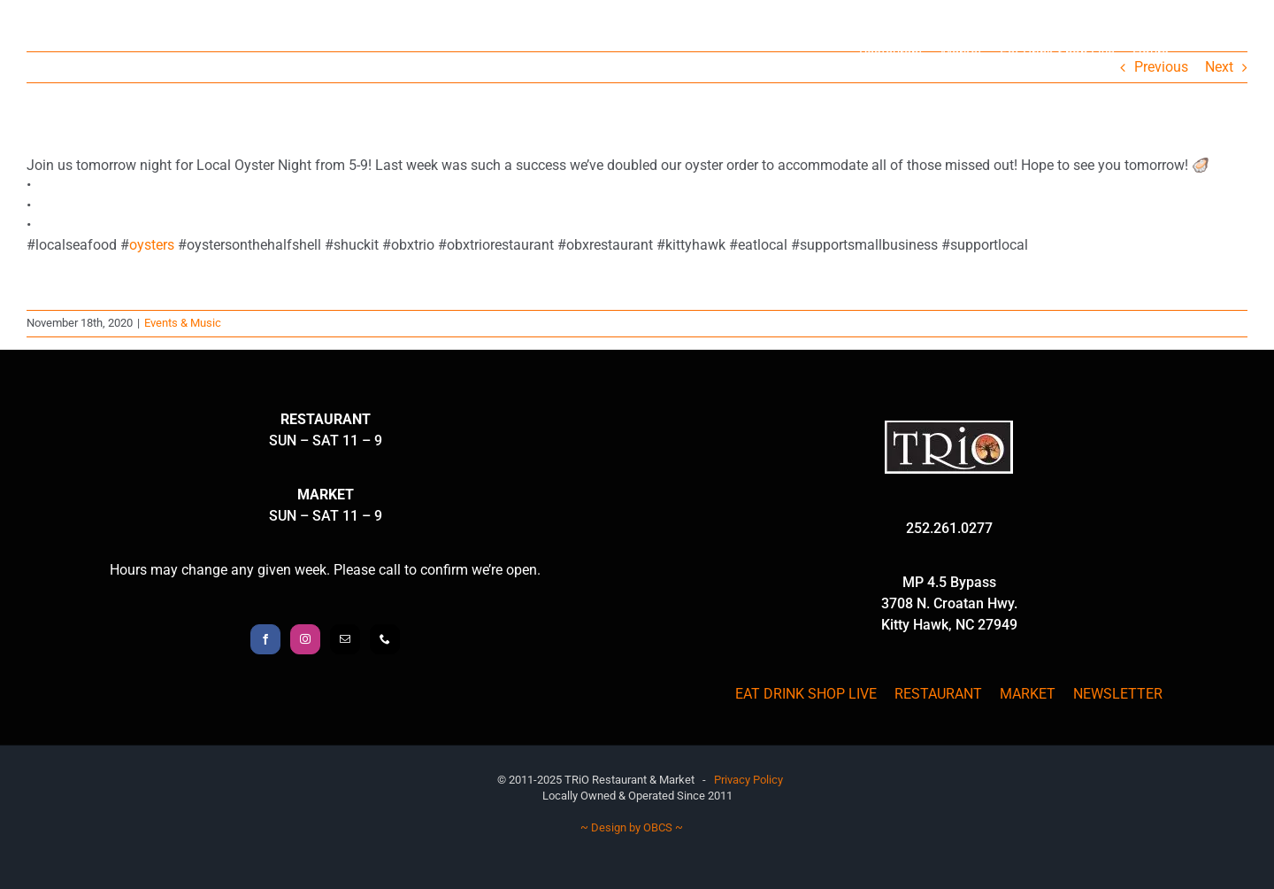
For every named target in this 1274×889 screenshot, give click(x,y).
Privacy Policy (748, 779)
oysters (151, 244)
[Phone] (385, 639)
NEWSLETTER (1118, 693)
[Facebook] (265, 639)
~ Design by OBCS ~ (631, 827)
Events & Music (182, 322)
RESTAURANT (938, 693)
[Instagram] (305, 639)
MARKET (1027, 693)
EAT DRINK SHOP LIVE (806, 693)
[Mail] (345, 639)
